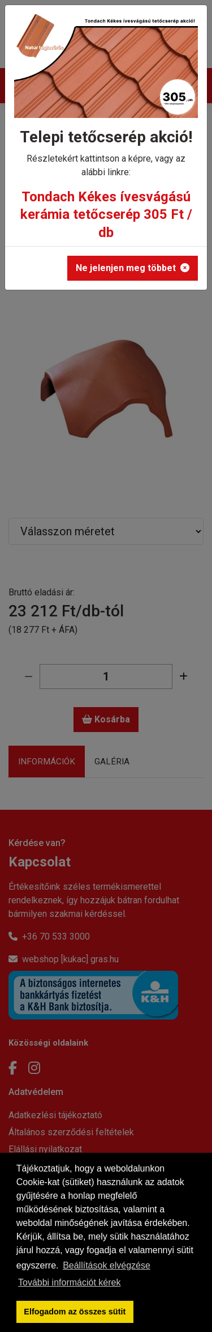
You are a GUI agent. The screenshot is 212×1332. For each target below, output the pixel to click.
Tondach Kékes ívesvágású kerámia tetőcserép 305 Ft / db (106, 214)
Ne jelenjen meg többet (132, 268)
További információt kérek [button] (69, 1282)
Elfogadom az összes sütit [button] (75, 1311)
